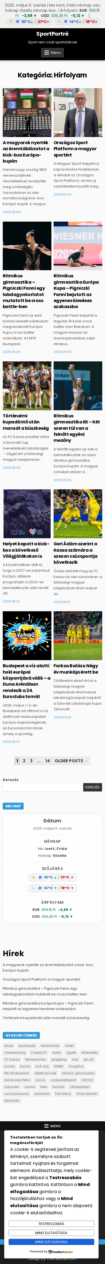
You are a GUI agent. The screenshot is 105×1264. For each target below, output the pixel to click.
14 (47, 761)
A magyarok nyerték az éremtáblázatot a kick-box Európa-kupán (26, 151)
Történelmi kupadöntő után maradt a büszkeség (26, 422)
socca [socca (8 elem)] (40, 1080)
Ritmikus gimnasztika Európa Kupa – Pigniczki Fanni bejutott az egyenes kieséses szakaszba (76, 291)
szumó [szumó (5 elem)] (29, 1087)
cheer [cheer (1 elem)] (69, 1045)
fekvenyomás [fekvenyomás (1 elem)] (35, 1059)
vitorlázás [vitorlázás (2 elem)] (42, 1094)
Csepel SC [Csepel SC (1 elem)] (39, 1052)
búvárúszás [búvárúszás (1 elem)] (50, 1045)
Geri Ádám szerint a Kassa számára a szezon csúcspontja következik (76, 553)
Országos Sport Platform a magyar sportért (75, 148)
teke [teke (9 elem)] (43, 1087)
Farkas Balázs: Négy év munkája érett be (76, 669)
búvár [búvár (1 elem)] (8, 1045)
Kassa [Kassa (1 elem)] (25, 1066)
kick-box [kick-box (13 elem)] (42, 1066)
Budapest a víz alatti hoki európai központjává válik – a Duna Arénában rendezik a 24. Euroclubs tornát (27, 681)
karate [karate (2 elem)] (9, 1066)
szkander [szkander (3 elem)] (11, 1087)
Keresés (11, 779)
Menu (56, 52)
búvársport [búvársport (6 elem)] (27, 1045)
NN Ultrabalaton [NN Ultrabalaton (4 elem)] (16, 1073)
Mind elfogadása (51, 1242)
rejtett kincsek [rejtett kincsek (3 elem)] (45, 1073)
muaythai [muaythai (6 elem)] (76, 1066)
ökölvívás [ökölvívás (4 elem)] (11, 1100)
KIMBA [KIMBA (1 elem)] (58, 1066)
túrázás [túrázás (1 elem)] (58, 1087)
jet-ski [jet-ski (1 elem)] (89, 1059)
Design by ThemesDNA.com (52, 1258)
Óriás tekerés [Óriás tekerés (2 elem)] (86, 1094)
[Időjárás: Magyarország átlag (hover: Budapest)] (52, 21)
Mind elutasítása (51, 1232)
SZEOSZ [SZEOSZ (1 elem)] (87, 1080)
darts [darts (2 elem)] (56, 1052)
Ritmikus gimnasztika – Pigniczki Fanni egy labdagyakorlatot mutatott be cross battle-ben (24, 291)
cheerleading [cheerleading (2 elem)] (14, 1052)
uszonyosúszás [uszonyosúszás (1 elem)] (16, 1094)
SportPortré (52, 34)
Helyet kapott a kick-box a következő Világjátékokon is (26, 550)
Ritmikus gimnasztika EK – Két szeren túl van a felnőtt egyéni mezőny (77, 428)
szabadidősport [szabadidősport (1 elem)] (63, 1080)
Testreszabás (51, 1223)
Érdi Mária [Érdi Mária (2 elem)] (63, 1094)
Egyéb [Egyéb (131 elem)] (71, 1052)
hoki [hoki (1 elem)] (75, 1059)
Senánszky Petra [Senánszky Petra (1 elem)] (17, 1080)
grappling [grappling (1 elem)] (59, 1059)
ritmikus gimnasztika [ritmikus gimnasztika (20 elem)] (78, 1073)
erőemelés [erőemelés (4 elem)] (89, 1052)
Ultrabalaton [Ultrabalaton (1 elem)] (80, 1087)
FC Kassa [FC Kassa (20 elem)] (12, 1059)
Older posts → (71, 761)
